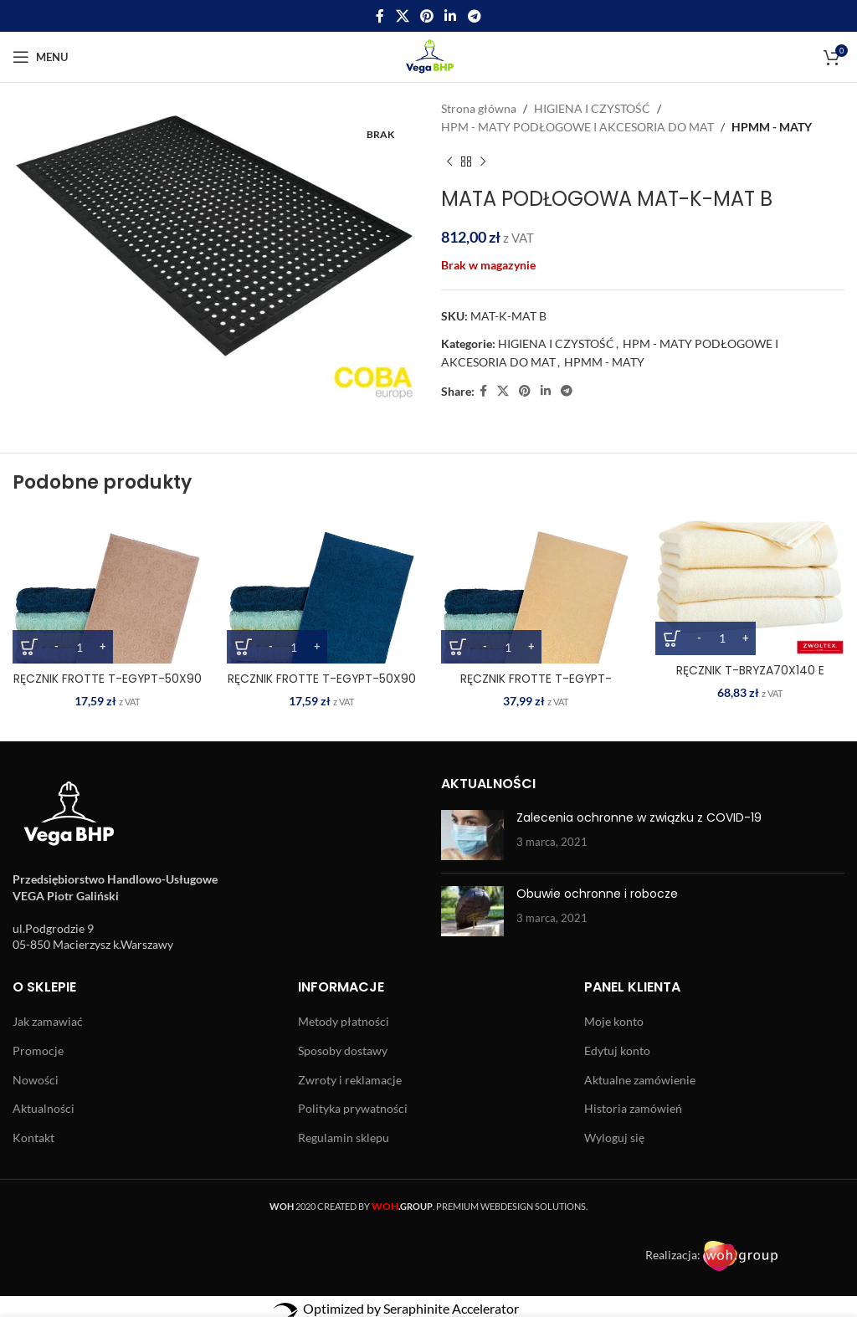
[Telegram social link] (474, 15)
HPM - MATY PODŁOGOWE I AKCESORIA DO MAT (577, 127)
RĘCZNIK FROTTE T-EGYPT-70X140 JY (536, 687)
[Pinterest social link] (426, 15)
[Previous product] (449, 162)
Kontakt (33, 1137)
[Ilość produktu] (79, 647)
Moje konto (614, 1021)
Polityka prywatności (353, 1108)
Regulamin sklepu (343, 1137)
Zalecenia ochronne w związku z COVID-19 (639, 817)
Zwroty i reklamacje (350, 1080)
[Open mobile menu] (40, 57)
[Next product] (483, 162)
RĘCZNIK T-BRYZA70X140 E (749, 670)
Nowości (36, 1080)
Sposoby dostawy (342, 1050)
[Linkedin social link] (450, 15)
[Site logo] (429, 56)
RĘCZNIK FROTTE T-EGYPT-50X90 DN (321, 687)
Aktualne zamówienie (639, 1080)
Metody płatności (343, 1021)
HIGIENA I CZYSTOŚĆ (592, 108)
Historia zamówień (633, 1108)
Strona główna (478, 108)
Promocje (38, 1050)
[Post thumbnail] (472, 835)
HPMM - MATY (771, 127)
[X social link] (402, 15)
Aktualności (43, 1108)
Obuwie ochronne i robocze (597, 893)
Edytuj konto (617, 1050)
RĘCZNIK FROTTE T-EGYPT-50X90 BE (107, 687)
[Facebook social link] (380, 15)
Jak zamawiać (48, 1021)
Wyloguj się (614, 1137)
